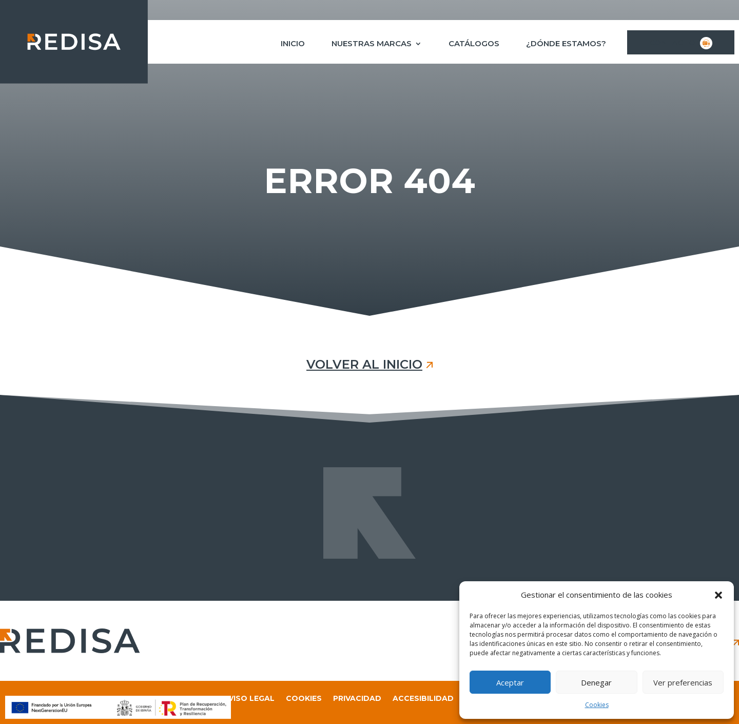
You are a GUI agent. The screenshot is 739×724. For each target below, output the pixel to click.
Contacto (680, 43)
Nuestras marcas (372, 44)
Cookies (597, 704)
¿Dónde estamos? (566, 44)
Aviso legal (249, 699)
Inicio (293, 44)
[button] (718, 595)
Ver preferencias (682, 682)
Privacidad (357, 699)
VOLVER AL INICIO (364, 364)
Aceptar (510, 682)
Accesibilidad (423, 699)
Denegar (596, 682)
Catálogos (474, 44)
